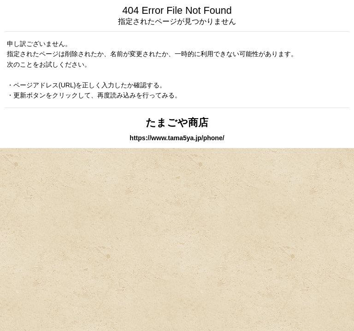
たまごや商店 (177, 122)
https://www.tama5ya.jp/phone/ (177, 138)
